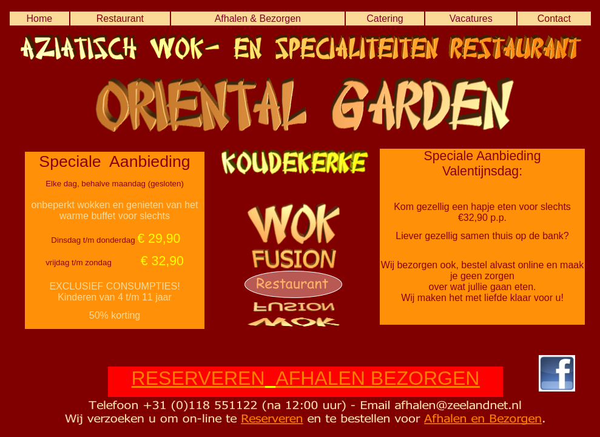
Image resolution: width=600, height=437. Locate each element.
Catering (384, 18)
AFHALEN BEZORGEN (377, 378)
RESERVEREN (198, 378)
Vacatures (471, 18)
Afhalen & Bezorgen (258, 18)
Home (39, 18)
